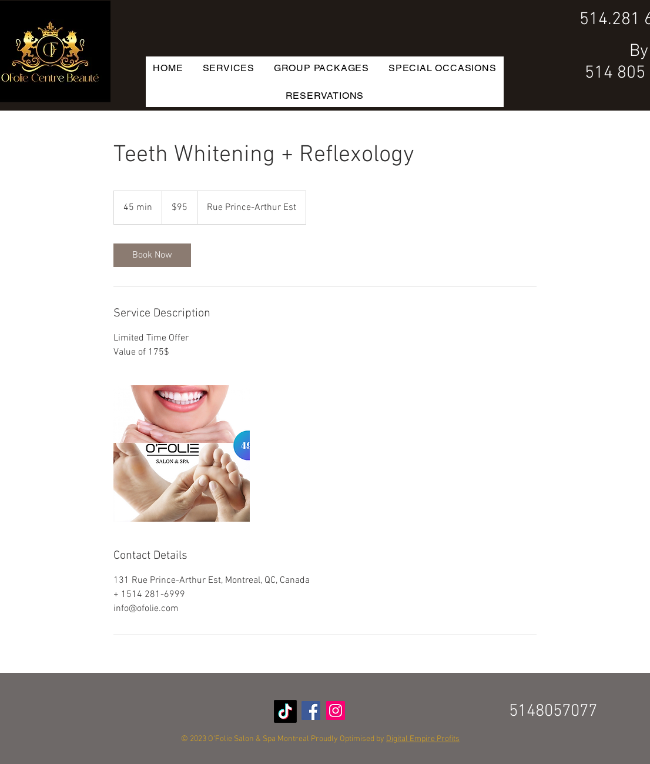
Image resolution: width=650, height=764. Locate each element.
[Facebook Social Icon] (310, 710)
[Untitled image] (181, 453)
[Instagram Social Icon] (335, 710)
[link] (152, 255)
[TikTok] (285, 711)
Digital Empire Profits (423, 739)
